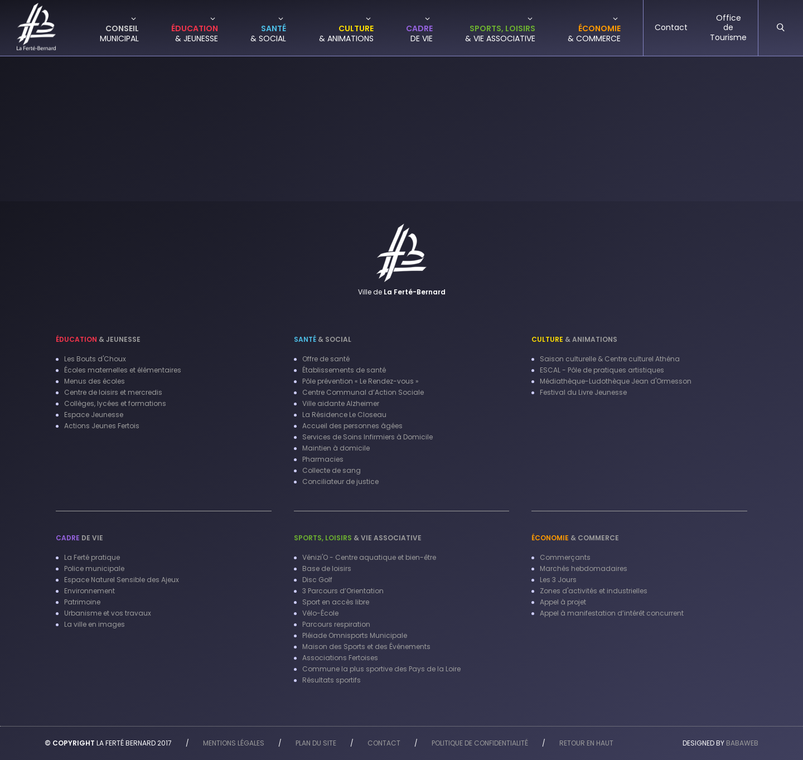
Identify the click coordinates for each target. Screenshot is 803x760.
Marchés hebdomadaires (583, 568)
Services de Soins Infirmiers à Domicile (367, 437)
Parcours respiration (336, 624)
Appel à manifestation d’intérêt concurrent (612, 613)
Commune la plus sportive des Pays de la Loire (381, 669)
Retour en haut (586, 743)
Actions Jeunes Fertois (101, 425)
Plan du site (316, 743)
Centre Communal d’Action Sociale (363, 392)
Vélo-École (320, 613)
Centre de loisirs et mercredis (113, 392)
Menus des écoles (94, 381)
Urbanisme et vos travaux (107, 613)
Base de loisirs (326, 568)
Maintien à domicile (336, 448)
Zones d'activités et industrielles (593, 591)
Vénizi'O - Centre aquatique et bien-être (369, 557)
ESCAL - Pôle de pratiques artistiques (602, 370)
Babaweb (742, 743)
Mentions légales (233, 743)
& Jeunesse (98, 339)
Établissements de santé (344, 370)
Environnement (89, 591)
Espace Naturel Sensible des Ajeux (121, 579)
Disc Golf (317, 579)
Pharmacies (323, 459)
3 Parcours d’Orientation (343, 591)
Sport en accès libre (335, 602)
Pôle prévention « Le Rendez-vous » (360, 381)
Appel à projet (563, 602)
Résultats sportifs (331, 680)
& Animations (574, 339)
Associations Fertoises (340, 657)
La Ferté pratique (92, 557)
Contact (383, 743)
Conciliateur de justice (340, 481)
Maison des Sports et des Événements (366, 646)
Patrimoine (82, 602)
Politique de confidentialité (480, 743)
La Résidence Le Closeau (344, 414)
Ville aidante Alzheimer (340, 403)
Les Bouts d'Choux (95, 359)
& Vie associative (358, 538)
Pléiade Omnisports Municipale (354, 635)
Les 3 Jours (558, 579)
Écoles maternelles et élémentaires (122, 370)
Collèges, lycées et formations (115, 403)
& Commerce (575, 538)
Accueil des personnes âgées (352, 425)
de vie (79, 538)
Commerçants (565, 557)
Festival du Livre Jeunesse (583, 392)
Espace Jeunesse (93, 414)
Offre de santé (326, 359)
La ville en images (94, 624)
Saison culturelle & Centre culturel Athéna (610, 359)
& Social (322, 339)
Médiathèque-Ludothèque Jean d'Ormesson (615, 381)
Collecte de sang (331, 470)
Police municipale (94, 568)
